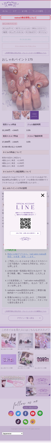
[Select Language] (12, 433)
